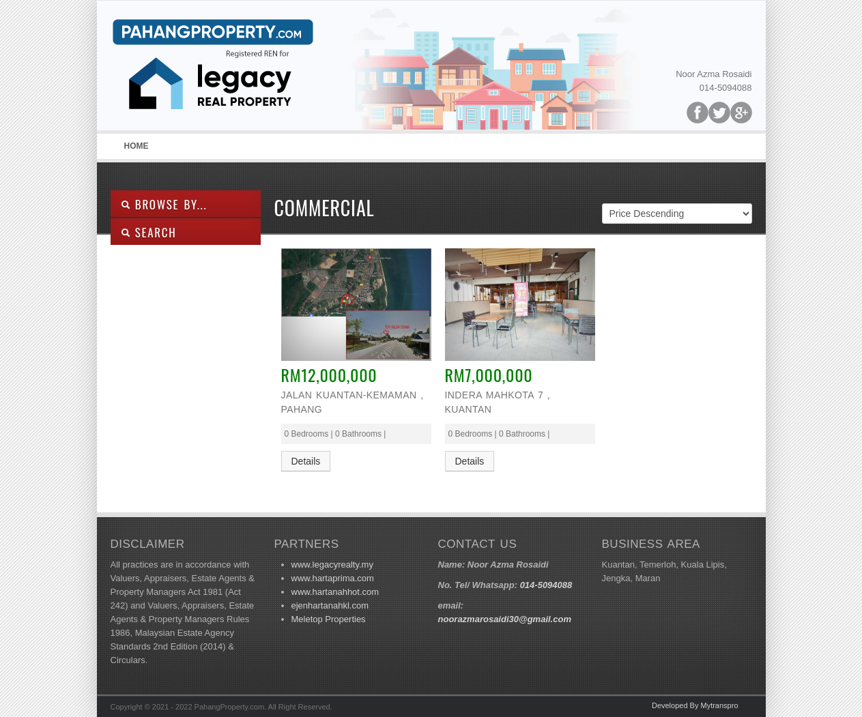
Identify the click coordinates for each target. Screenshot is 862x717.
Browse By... (164, 204)
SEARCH (149, 232)
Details (306, 461)
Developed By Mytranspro (695, 705)
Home (136, 146)
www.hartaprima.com (332, 578)
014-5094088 (546, 585)
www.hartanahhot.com (335, 592)
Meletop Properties (328, 619)
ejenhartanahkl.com (330, 605)
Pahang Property (213, 68)
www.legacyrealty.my (332, 564)
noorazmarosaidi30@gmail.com (504, 619)
